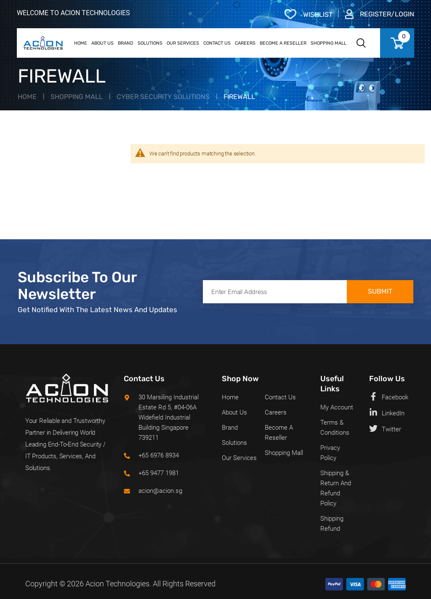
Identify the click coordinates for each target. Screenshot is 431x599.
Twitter (385, 428)
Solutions (234, 443)
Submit (380, 291)
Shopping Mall (77, 97)
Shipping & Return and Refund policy (335, 488)
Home (27, 97)
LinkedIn (386, 412)
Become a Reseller (279, 432)
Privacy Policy (330, 453)
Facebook (388, 396)
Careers (276, 412)
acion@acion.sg (160, 491)
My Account (336, 407)
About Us (234, 412)
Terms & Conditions (334, 427)
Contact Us (280, 397)
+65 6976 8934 (158, 455)
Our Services (239, 458)
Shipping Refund (331, 523)
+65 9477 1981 (158, 473)
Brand (230, 427)
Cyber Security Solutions (163, 97)
